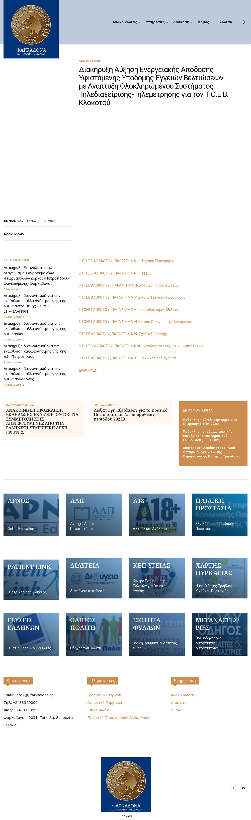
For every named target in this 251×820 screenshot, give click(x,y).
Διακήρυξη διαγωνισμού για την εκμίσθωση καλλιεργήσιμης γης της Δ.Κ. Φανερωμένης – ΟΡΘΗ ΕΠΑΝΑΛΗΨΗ (35, 303)
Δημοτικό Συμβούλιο (106, 702)
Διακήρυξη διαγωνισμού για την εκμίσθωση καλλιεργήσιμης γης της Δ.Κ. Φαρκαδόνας (35, 373)
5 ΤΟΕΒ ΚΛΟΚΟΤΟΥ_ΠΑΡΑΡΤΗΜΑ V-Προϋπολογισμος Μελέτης (129, 310)
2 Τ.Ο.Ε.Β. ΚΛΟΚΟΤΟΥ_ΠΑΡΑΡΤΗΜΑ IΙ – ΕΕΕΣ (114, 273)
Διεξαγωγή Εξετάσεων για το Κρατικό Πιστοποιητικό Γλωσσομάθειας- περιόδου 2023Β (131, 415)
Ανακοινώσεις (14, 316)
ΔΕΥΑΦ (177, 709)
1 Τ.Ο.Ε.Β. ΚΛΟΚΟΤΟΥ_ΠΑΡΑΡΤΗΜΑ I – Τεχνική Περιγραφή (126, 261)
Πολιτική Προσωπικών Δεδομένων (118, 717)
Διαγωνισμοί (89, 61)
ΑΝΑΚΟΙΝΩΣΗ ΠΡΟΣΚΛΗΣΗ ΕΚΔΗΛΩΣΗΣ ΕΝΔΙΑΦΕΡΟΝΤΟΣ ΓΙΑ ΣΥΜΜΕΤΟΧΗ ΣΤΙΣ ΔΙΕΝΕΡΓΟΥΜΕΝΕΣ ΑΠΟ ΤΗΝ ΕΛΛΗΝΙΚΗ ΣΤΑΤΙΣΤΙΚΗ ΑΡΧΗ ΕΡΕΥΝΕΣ (42, 421)
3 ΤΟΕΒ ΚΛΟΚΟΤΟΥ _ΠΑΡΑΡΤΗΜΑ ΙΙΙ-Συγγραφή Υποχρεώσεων (129, 285)
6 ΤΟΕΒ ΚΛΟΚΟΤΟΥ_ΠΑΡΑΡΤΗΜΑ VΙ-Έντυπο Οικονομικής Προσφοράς (135, 322)
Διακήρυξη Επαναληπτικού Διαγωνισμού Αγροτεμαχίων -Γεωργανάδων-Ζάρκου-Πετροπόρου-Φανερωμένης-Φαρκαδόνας (37, 275)
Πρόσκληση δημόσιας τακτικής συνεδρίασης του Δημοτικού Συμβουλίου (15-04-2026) (207, 436)
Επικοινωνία (18, 680)
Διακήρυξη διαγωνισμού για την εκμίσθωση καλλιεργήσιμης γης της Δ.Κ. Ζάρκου (35, 328)
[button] (243, 22)
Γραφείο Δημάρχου (104, 694)
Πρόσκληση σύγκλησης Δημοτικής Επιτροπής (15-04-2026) (210, 422)
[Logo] (126, 785)
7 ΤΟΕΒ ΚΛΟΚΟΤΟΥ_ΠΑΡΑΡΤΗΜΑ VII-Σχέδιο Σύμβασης (123, 334)
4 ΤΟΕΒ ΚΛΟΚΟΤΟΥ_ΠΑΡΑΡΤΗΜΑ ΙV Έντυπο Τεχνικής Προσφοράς (132, 297)
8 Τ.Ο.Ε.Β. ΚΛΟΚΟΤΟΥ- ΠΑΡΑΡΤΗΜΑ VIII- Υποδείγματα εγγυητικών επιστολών (141, 346)
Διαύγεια (179, 702)
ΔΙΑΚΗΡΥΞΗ (88, 370)
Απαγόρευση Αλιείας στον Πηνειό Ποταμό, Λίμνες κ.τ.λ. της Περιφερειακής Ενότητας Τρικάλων (210, 452)
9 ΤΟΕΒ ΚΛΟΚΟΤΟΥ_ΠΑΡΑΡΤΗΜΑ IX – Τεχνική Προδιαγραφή (127, 358)
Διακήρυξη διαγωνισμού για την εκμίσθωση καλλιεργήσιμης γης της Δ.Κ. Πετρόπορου (35, 351)
